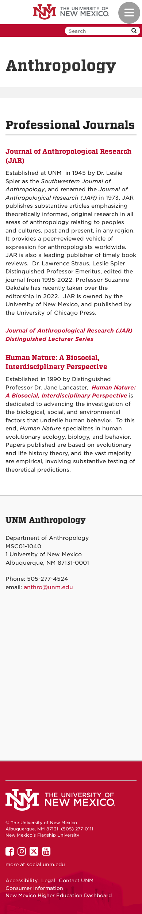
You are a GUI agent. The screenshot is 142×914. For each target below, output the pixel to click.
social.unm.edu (46, 864)
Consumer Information (34, 888)
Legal (48, 880)
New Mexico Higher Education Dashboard (58, 895)
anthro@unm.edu (48, 587)
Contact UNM (76, 880)
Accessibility (21, 880)
